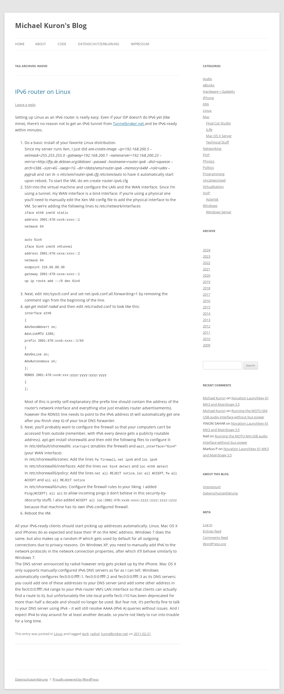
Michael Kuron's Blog (51, 25)
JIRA (206, 104)
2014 (206, 313)
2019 (206, 281)
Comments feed (215, 537)
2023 (206, 256)
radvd (94, 626)
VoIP (206, 193)
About (40, 44)
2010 (206, 338)
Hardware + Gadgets (219, 91)
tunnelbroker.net (114, 626)
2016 (206, 300)
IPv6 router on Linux (43, 91)
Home (20, 44)
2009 (206, 345)
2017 (206, 294)
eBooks (208, 85)
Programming (214, 174)
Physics (208, 161)
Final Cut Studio (218, 123)
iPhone (208, 97)
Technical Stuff (217, 142)
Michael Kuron (214, 398)
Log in (207, 524)
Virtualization (213, 186)
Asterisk (212, 199)
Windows (210, 205)
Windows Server (218, 212)
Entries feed (212, 531)
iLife (209, 129)
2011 (206, 332)
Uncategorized (214, 180)
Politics (208, 167)
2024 (206, 250)
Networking (212, 148)
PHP (206, 154)
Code (62, 44)
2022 (206, 262)
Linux (58, 626)
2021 (206, 269)
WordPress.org (214, 544)
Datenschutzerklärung (98, 44)
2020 (206, 275)
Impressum (140, 44)
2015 (206, 307)
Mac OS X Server (219, 135)
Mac (206, 116)
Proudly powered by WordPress (76, 671)
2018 (206, 288)
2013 (206, 319)
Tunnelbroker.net (129, 123)
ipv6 (85, 626)
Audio (207, 78)
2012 (206, 326)
